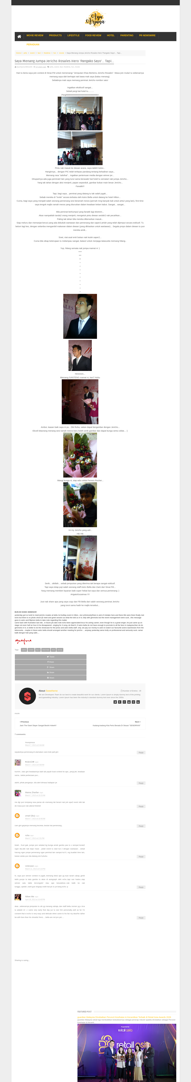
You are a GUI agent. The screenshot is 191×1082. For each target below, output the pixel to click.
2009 (133, 439)
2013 (133, 231)
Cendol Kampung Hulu (139, 483)
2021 (133, 203)
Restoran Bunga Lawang (140, 499)
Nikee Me (29, 888)
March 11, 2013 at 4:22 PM (35, 861)
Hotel (111, 34)
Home (18, 52)
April (135, 262)
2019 (133, 210)
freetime (47, 52)
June (135, 255)
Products (55, 34)
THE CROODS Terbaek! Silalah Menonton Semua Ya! (154, 282)
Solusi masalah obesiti (139, 493)
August (136, 248)
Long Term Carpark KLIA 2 (140, 462)
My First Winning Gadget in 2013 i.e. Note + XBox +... (154, 416)
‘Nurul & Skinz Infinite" (141, 323)
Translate (144, 172)
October (136, 241)
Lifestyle (73, 34)
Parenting (126, 34)
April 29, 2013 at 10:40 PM (35, 891)
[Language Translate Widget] (142, 169)
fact (39, 52)
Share (46, 665)
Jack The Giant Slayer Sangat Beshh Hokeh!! (150, 388)
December (137, 234)
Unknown (29, 857)
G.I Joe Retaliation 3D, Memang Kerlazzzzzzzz (151, 278)
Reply (117, 744)
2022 (133, 199)
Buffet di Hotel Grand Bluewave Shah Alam (147, 477)
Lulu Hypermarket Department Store (144, 480)
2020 (133, 206)
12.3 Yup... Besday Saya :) (143, 358)
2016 (133, 220)
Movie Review (35, 34)
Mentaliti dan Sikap (140, 345)
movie (61, 52)
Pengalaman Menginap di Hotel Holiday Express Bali (151, 458)
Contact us (169, 1009)
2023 (133, 195)
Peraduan (33, 43)
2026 (133, 185)
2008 (133, 442)
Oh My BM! (136, 412)
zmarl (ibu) (30, 807)
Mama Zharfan (32, 784)
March (136, 266)
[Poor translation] (10, 1039)
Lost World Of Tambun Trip (140, 455)
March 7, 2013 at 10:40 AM (35, 810)
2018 (133, 213)
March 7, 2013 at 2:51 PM (34, 830)
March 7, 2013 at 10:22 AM (35, 787)
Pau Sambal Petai (139, 332)
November (137, 238)
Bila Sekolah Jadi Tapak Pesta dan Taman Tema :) (152, 361)
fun (54, 52)
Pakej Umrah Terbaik (138, 486)
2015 (133, 224)
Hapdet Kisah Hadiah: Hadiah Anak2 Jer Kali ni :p (152, 341)
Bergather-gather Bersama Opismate (147, 306)
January (136, 424)
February (137, 420)
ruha (27, 827)
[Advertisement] (68, 976)
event (32, 52)
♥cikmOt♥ (29, 753)
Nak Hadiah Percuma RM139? (144, 303)
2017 (133, 217)
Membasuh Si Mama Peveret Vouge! (147, 310)
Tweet (24, 665)
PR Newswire (147, 34)
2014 (133, 227)
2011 (133, 432)
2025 (133, 188)
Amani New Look (139, 403)
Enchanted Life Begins (43, 1017)
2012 (133, 428)
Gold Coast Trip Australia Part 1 (142, 468)
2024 (133, 192)
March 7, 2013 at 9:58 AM (34, 757)
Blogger (173, 1017)
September (137, 245)
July (135, 252)
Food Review (93, 34)
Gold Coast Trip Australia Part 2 (142, 471)
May (135, 259)
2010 (133, 435)
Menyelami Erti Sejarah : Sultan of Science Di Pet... (153, 354)
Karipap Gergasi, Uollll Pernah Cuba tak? (149, 314)
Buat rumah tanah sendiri (140, 496)
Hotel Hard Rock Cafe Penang (142, 465)
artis (25, 52)
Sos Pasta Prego (136, 489)
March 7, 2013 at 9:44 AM (34, 737)
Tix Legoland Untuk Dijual (142, 275)
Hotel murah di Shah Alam (140, 474)
